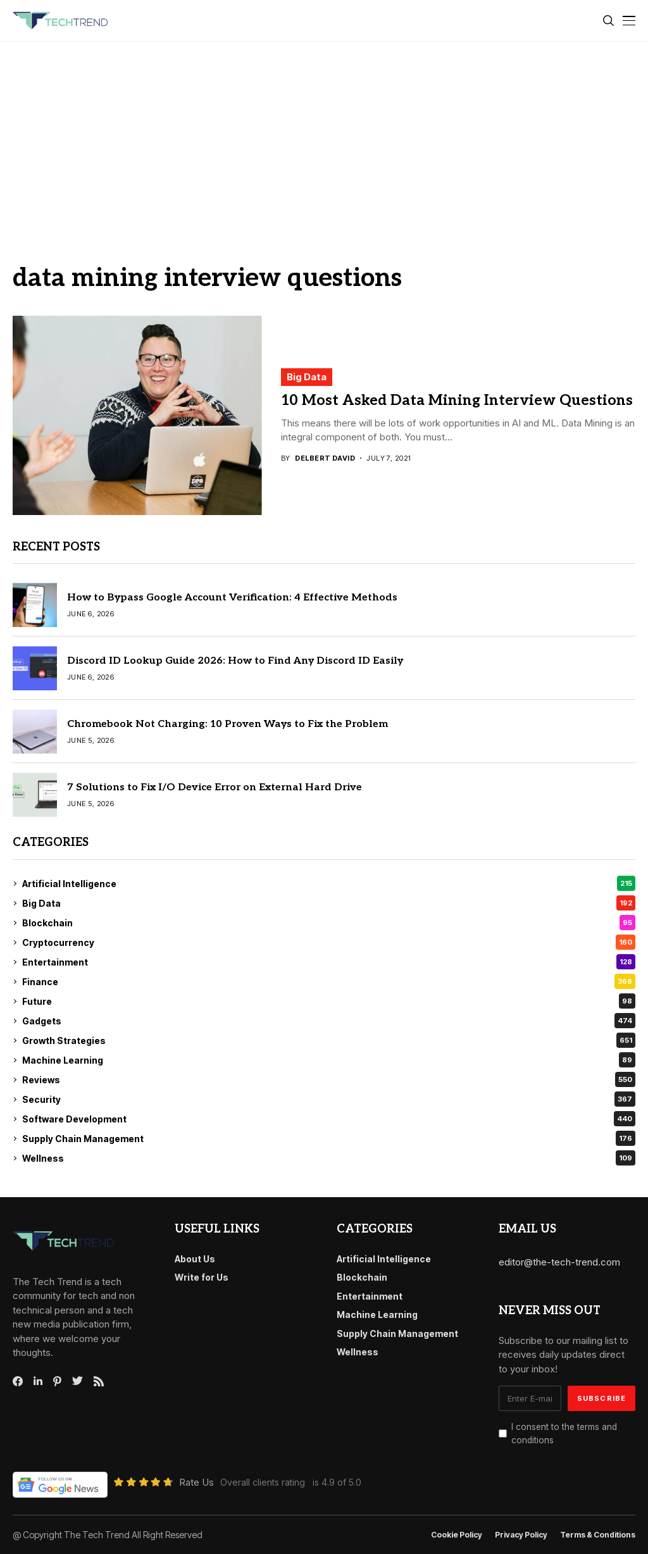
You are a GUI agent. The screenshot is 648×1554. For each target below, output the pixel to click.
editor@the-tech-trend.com (559, 1262)
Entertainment (328, 961)
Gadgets (328, 1020)
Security (328, 1099)
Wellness (328, 1158)
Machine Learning (328, 1059)
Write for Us (201, 1277)
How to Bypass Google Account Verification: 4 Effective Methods (232, 598)
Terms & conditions (597, 1535)
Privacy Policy (521, 1535)
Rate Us (196, 1482)
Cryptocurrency (328, 942)
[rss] (99, 1381)
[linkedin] (38, 1381)
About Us (195, 1258)
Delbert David (325, 458)
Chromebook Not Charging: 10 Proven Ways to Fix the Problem (227, 724)
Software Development (328, 1118)
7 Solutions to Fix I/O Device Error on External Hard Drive (214, 787)
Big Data (307, 377)
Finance (328, 981)
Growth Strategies (328, 1040)
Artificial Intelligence (328, 883)
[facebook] (18, 1381)
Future (328, 1001)
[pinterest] (57, 1381)
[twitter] (77, 1381)
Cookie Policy (456, 1535)
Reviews (328, 1079)
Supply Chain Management (328, 1138)
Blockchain (328, 922)
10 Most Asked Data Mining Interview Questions (457, 400)
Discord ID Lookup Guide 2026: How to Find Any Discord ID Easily (235, 661)
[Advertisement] (324, 136)
